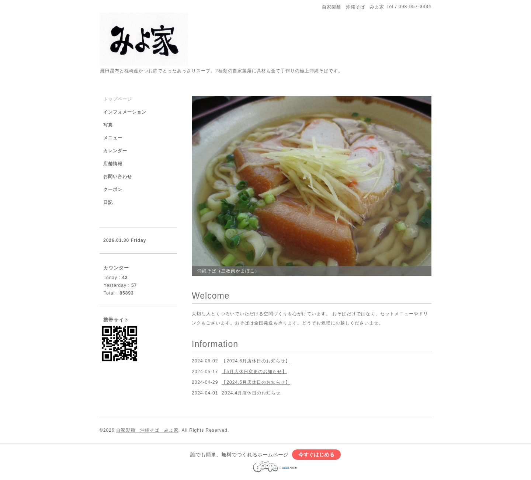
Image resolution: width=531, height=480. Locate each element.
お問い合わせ (117, 176)
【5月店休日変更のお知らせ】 (254, 371)
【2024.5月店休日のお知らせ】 (256, 382)
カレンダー (115, 150)
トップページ (117, 99)
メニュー (112, 137)
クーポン (112, 189)
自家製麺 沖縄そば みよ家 (147, 430)
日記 (108, 202)
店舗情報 (112, 163)
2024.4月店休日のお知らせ (251, 393)
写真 (108, 125)
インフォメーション (124, 112)
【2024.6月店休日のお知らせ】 (256, 361)
